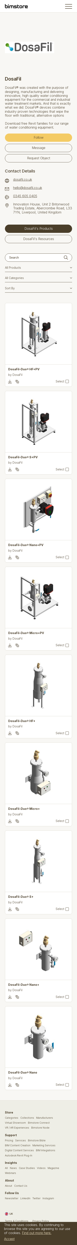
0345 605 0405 (25, 196)
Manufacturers (44, 1117)
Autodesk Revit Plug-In (18, 1155)
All (6, 1168)
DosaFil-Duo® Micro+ (24, 808)
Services (20, 1140)
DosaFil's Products (38, 228)
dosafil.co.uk (22, 180)
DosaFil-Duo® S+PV (23, 457)
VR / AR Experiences (17, 1127)
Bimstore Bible (37, 1140)
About (8, 1185)
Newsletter (11, 1198)
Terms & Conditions (16, 1221)
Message (38, 148)
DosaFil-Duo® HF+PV (23, 369)
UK (9, 1214)
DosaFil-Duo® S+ (20, 896)
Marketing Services (43, 1145)
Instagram (48, 1198)
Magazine (53, 1168)
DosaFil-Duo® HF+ (21, 721)
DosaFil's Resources (38, 239)
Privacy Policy (40, 1221)
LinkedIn (25, 1198)
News (13, 1168)
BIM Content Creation (17, 1145)
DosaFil (17, 374)
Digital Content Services (19, 1150)
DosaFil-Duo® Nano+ (23, 984)
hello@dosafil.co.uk (27, 188)
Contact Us (20, 1185)
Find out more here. (36, 1233)
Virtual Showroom (15, 1122)
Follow (39, 137)
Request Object (38, 158)
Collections (27, 1117)
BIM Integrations (45, 1150)
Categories (11, 1117)
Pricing (9, 1140)
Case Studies (27, 1168)
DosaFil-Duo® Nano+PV (25, 545)
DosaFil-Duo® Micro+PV (26, 633)
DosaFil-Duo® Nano (22, 1072)
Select (60, 381)
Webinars (10, 1173)
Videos (41, 1168)
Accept (9, 1239)
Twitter (36, 1198)
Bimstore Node (40, 1127)
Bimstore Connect (39, 1122)
